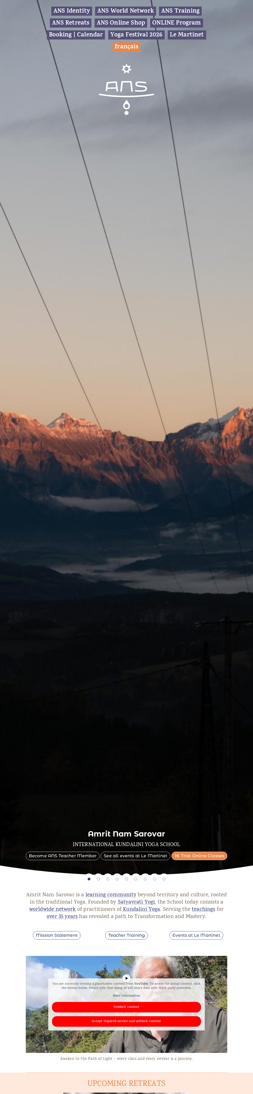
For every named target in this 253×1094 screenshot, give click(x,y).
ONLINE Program (176, 23)
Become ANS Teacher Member (63, 855)
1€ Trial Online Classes (199, 855)
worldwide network (52, 910)
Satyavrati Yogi (136, 902)
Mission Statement (57, 935)
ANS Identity (71, 11)
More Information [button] (126, 996)
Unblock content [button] (126, 1007)
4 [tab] (117, 879)
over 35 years (62, 917)
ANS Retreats (70, 23)
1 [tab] (89, 879)
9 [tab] (164, 879)
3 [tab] (107, 879)
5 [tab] (126, 879)
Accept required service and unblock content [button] (126, 1021)
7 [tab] (145, 879)
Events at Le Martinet (196, 935)
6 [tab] (135, 879)
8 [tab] (154, 879)
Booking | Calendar (76, 34)
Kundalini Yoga (141, 910)
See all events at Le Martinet (135, 855)
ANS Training (180, 11)
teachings (203, 910)
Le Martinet (187, 34)
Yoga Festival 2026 (136, 34)
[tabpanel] (126, 437)
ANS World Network (125, 11)
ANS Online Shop (121, 23)
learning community (111, 895)
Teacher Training (126, 935)
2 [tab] (98, 879)
